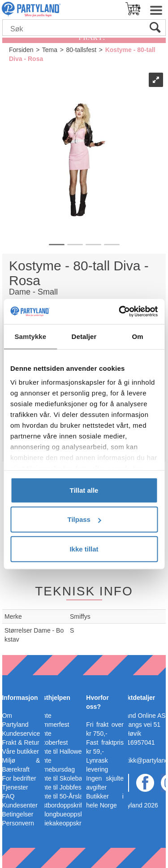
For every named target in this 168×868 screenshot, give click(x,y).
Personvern (18, 823)
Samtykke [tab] (30, 336)
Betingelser (17, 814)
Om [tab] (137, 336)
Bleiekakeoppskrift (60, 823)
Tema (49, 49)
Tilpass (84, 519)
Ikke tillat (83, 548)
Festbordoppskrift (59, 805)
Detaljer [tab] (84, 336)
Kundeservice (21, 733)
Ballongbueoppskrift (62, 814)
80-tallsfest (81, 49)
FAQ (8, 796)
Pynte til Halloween (62, 751)
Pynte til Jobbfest (59, 787)
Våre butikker (20, 751)
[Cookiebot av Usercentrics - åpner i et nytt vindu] (120, 311)
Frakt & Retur (20, 742)
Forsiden (21, 49)
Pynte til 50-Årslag (60, 796)
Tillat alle (84, 490)
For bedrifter (19, 778)
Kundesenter (19, 805)
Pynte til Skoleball (60, 778)
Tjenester (15, 787)
